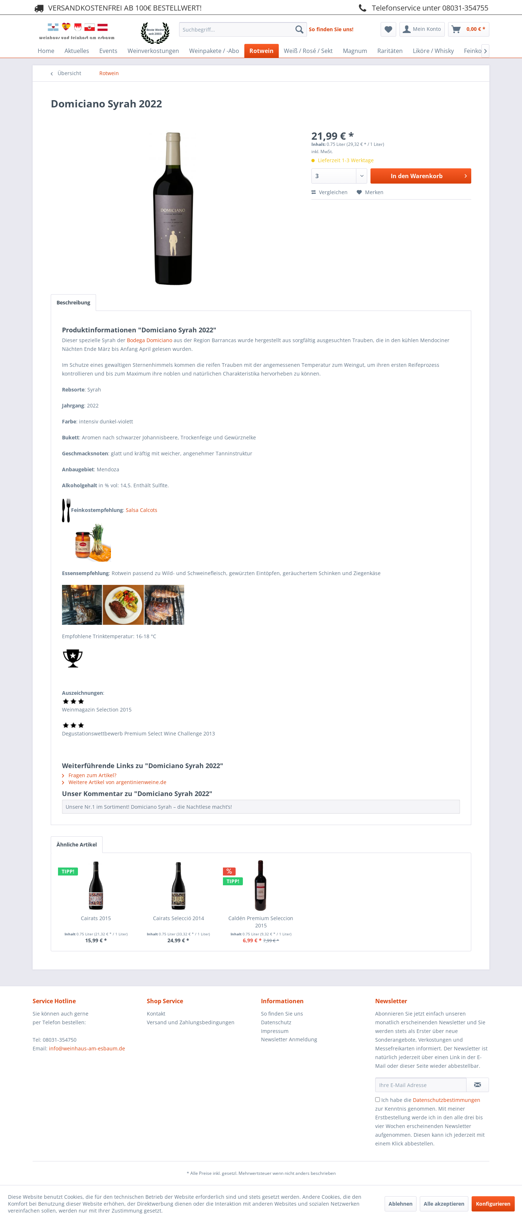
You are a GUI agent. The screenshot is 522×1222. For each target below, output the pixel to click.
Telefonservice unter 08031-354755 (422, 7)
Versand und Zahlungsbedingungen (191, 1022)
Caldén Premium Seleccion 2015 (260, 922)
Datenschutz (276, 1022)
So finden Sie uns (282, 1013)
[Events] (108, 51)
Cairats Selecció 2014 (178, 918)
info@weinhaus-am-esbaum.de (87, 1048)
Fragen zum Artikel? (89, 775)
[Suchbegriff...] (243, 29)
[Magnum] (355, 51)
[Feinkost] (475, 51)
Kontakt (156, 1013)
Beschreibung (73, 302)
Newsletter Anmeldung (289, 1039)
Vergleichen (329, 192)
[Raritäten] (390, 51)
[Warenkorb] (468, 29)
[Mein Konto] (422, 29)
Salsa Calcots (141, 510)
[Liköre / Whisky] (433, 51)
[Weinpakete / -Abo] (214, 51)
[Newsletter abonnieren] (477, 1085)
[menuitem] (243, 27)
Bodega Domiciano (149, 340)
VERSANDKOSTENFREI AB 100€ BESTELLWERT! (117, 7)
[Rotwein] (261, 51)
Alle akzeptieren (444, 1203)
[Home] (46, 51)
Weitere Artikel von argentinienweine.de (114, 782)
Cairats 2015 (96, 918)
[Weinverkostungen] (153, 51)
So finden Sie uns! (331, 29)
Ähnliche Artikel (77, 844)
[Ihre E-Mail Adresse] (421, 1085)
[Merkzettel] (388, 29)
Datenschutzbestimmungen (446, 1099)
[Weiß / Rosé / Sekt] (308, 51)
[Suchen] (299, 29)
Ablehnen (401, 1203)
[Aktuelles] (76, 51)
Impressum (275, 1031)
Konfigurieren (493, 1203)
